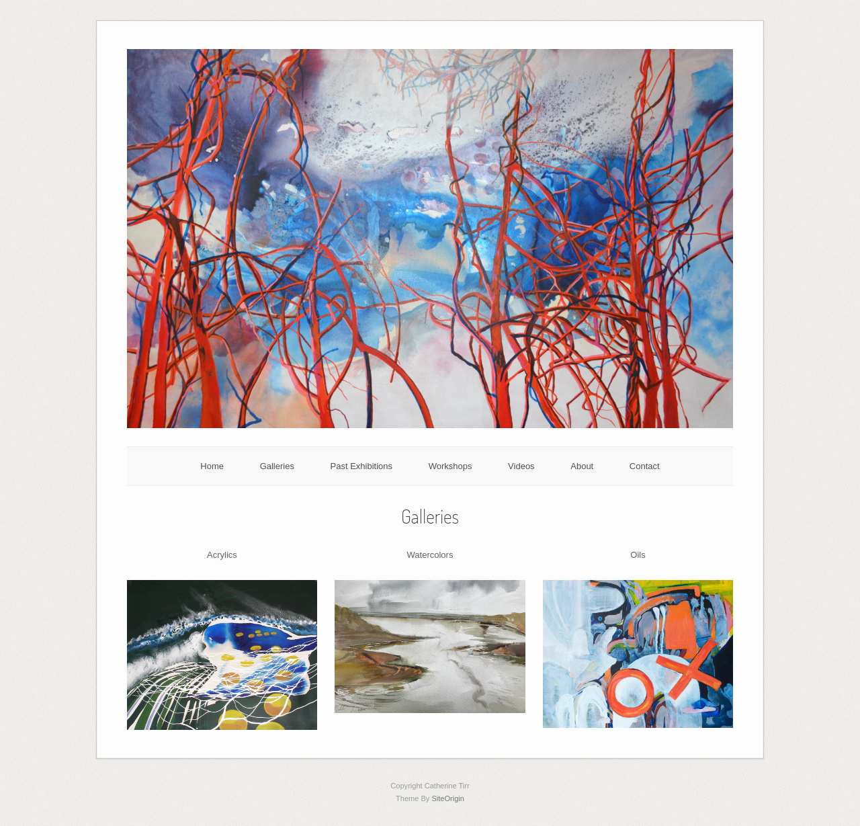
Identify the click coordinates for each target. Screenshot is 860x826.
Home (212, 466)
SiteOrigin (447, 798)
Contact (645, 466)
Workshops (450, 466)
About (581, 466)
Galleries (277, 466)
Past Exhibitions (362, 466)
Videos (521, 466)
